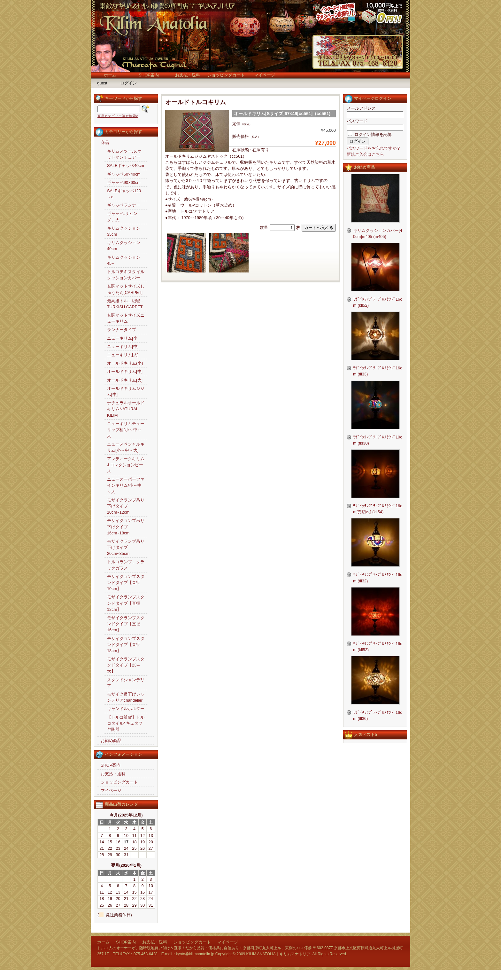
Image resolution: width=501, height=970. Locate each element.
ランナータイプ (121, 329)
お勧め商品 (111, 740)
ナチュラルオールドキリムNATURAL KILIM (125, 408)
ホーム (110, 75)
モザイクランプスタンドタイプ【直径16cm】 (125, 623)
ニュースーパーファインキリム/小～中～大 (125, 485)
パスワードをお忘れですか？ (374, 148)
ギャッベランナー (123, 205)
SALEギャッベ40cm (125, 165)
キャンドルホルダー (125, 708)
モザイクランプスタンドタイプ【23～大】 (125, 665)
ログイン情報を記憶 (370, 134)
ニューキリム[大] (122, 354)
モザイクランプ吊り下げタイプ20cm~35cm (125, 547)
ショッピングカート (226, 75)
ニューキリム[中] (122, 346)
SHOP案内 (149, 75)
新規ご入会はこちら (365, 154)
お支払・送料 (187, 75)
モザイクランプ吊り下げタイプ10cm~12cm (125, 506)
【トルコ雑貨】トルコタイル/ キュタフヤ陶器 (125, 723)
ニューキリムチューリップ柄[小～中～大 (125, 429)
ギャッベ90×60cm (124, 182)
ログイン (128, 83)
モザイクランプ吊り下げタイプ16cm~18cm (125, 526)
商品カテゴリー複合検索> (117, 116)
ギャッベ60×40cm (124, 174)
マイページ (264, 75)
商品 (105, 142)
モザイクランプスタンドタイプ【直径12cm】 (125, 603)
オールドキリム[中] (125, 371)
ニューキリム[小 (122, 338)
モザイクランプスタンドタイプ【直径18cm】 (125, 644)
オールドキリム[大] (125, 380)
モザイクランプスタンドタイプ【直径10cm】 (125, 582)
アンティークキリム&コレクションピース (125, 464)
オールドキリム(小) (125, 363)
